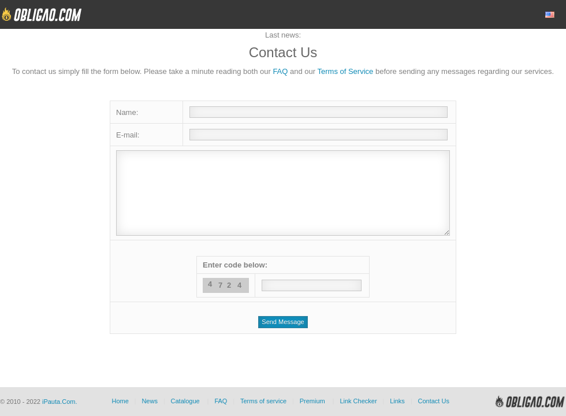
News (150, 401)
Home (119, 401)
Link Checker (358, 401)
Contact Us (433, 401)
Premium (312, 401)
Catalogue (185, 401)
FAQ (280, 71)
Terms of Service (346, 71)
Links (397, 401)
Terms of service (263, 401)
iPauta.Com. (59, 401)
